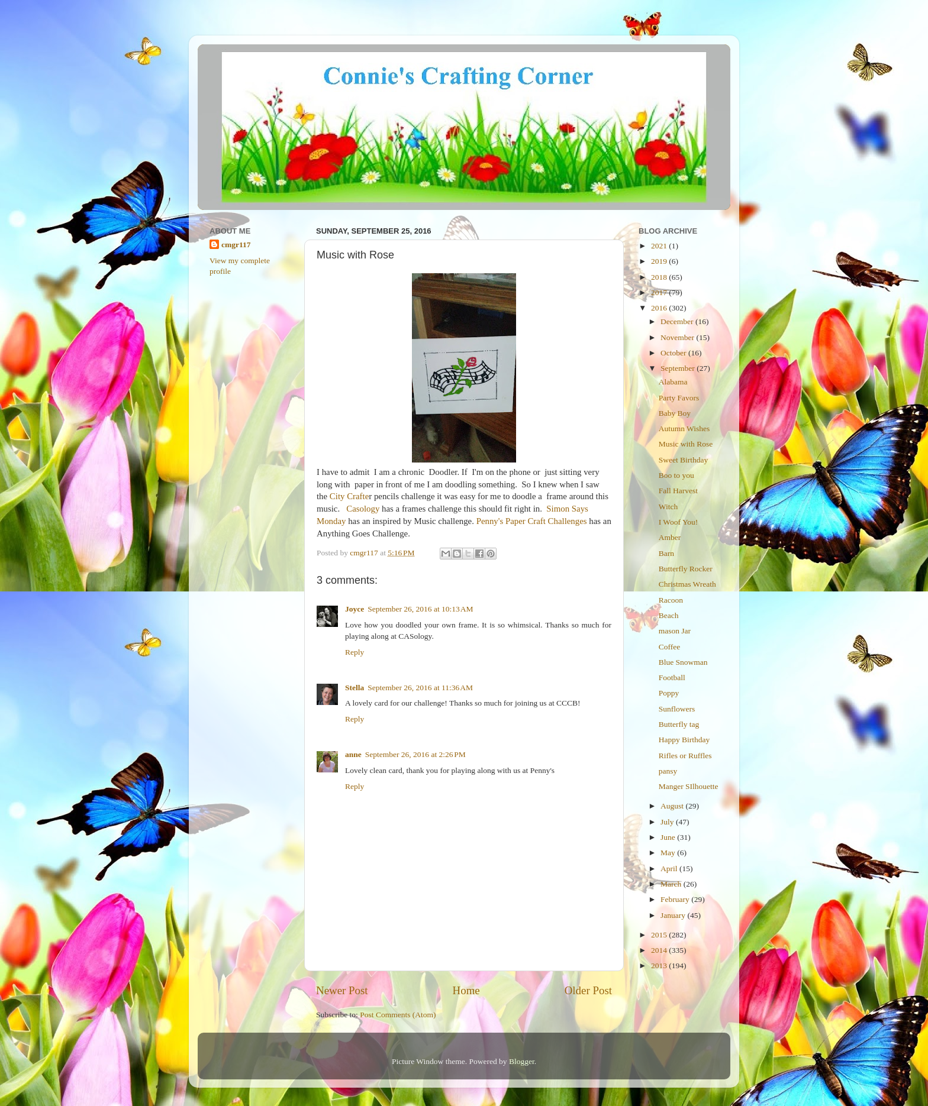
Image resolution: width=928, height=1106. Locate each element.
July (668, 821)
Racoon (671, 600)
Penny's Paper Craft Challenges (531, 521)
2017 (660, 292)
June (668, 837)
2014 (660, 950)
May (668, 852)
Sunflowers (677, 708)
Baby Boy (675, 413)
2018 (660, 277)
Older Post (588, 990)
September (678, 368)
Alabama (673, 381)
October (674, 352)
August (672, 805)
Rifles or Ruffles (685, 755)
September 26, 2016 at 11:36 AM (420, 687)
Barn (666, 553)
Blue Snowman (683, 662)
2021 (660, 245)
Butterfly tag (679, 724)
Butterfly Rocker (686, 568)
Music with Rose (686, 443)
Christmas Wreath (687, 584)
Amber (670, 537)
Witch (668, 506)
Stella (354, 687)
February (675, 899)
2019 (660, 261)
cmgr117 (236, 244)
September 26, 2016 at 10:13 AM (420, 608)
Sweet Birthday (683, 459)
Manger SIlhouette (688, 786)
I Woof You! (678, 522)
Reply (354, 652)
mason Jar (675, 630)
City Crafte (349, 496)
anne (353, 754)
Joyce (354, 608)
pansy (668, 771)
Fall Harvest (678, 490)
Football (672, 677)
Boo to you (676, 475)
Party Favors (679, 397)
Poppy (669, 692)
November (678, 337)
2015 (660, 934)
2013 (660, 965)
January (673, 915)
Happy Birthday (684, 739)
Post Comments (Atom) (398, 1014)
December (677, 321)
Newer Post (342, 990)
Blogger (521, 1061)
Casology (362, 508)
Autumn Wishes (684, 428)
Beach (669, 615)
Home (466, 990)
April (669, 868)
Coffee (670, 646)
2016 (660, 307)
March (672, 883)
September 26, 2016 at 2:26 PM (415, 754)
